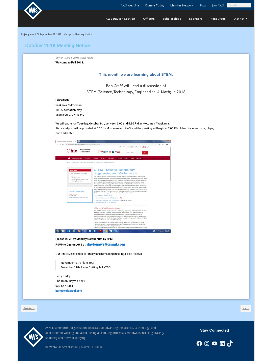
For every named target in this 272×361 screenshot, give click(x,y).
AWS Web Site (130, 5)
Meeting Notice (83, 34)
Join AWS (218, 5)
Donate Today (154, 5)
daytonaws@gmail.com (106, 244)
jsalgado (29, 34)
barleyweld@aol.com (68, 290)
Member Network (181, 5)
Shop (202, 5)
